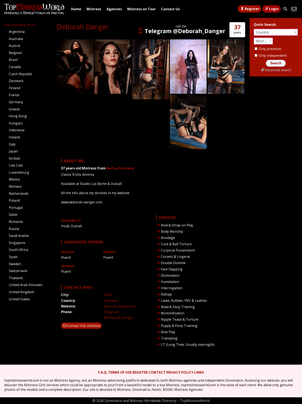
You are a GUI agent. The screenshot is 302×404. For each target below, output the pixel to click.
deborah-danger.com (120, 306)
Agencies (114, 9)
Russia (14, 228)
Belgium (15, 52)
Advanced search (275, 70)
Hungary (16, 123)
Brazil (13, 59)
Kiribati (14, 158)
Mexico (14, 179)
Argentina (17, 31)
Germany (126, 168)
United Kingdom (21, 292)
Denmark (16, 81)
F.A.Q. (102, 372)
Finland (14, 88)
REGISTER (140, 372)
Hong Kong (18, 116)
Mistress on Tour (141, 9)
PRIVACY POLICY (179, 372)
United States (19, 299)
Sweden (15, 264)
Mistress (94, 9)
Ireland (14, 137)
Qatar (13, 214)
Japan (13, 151)
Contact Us (170, 9)
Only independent (271, 55)
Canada (15, 67)
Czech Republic (20, 74)
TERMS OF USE (119, 372)
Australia (16, 38)
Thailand (16, 278)
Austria (14, 45)
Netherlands (19, 193)
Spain (13, 256)
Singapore (17, 242)
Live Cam (16, 165)
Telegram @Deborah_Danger (181, 31)
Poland (14, 200)
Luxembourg (19, 172)
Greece (14, 109)
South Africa (18, 249)
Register (249, 8)
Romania (16, 221)
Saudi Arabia (19, 235)
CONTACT (156, 372)
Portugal (16, 207)
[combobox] (276, 32)
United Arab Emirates (25, 285)
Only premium (268, 48)
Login (271, 8)
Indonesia (16, 130)
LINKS (199, 372)
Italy (12, 144)
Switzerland (18, 270)
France (14, 95)
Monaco (15, 186)
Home (76, 9)
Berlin (111, 168)
